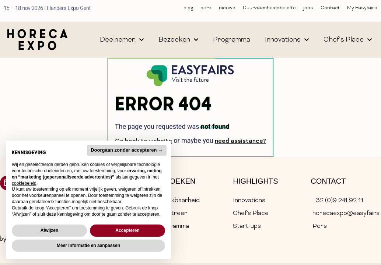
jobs (308, 8)
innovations (287, 39)
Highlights (255, 181)
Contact (330, 8)
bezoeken (178, 39)
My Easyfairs (362, 8)
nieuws (227, 8)
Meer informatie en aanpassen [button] (88, 245)
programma (231, 40)
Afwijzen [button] (50, 230)
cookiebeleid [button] (24, 183)
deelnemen (122, 39)
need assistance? (240, 141)
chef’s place (348, 39)
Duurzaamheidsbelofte (269, 8)
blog (188, 8)
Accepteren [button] (127, 230)
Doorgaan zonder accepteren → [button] (127, 150)
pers (206, 8)
